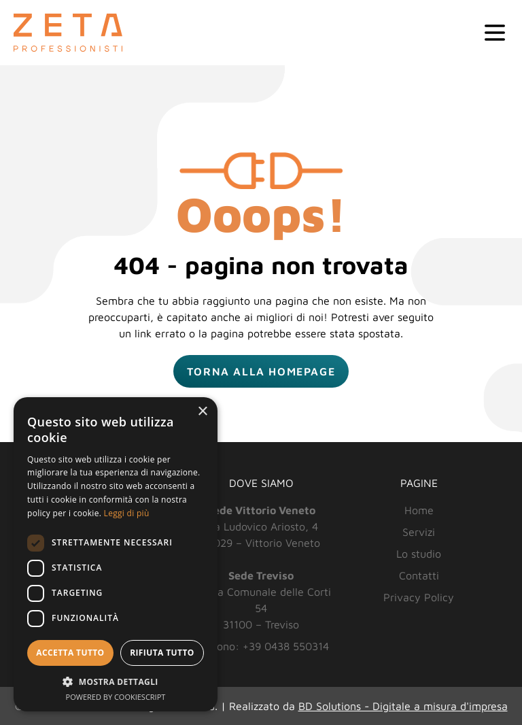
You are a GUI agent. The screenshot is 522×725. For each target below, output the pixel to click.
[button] (115, 681)
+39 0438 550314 (286, 646)
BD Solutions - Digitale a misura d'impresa (403, 706)
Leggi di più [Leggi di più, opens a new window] (127, 513)
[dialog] (116, 554)
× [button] (202, 412)
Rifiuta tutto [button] (162, 652)
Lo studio (418, 553)
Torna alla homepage (261, 371)
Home (419, 510)
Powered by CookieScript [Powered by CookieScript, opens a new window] (116, 697)
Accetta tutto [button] (70, 652)
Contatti (419, 575)
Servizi (418, 532)
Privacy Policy (418, 597)
